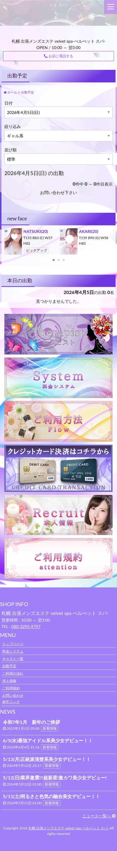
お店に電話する (58, 56)
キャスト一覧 (12, 658)
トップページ (12, 643)
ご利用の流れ (12, 673)
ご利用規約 (11, 688)
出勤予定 (9, 666)
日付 (8, 103)
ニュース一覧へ (99, 815)
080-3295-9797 (26, 626)
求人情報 (9, 680)
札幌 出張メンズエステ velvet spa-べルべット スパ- (68, 828)
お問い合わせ (12, 695)
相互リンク (11, 701)
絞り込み (12, 126)
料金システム (12, 651)
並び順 (10, 149)
